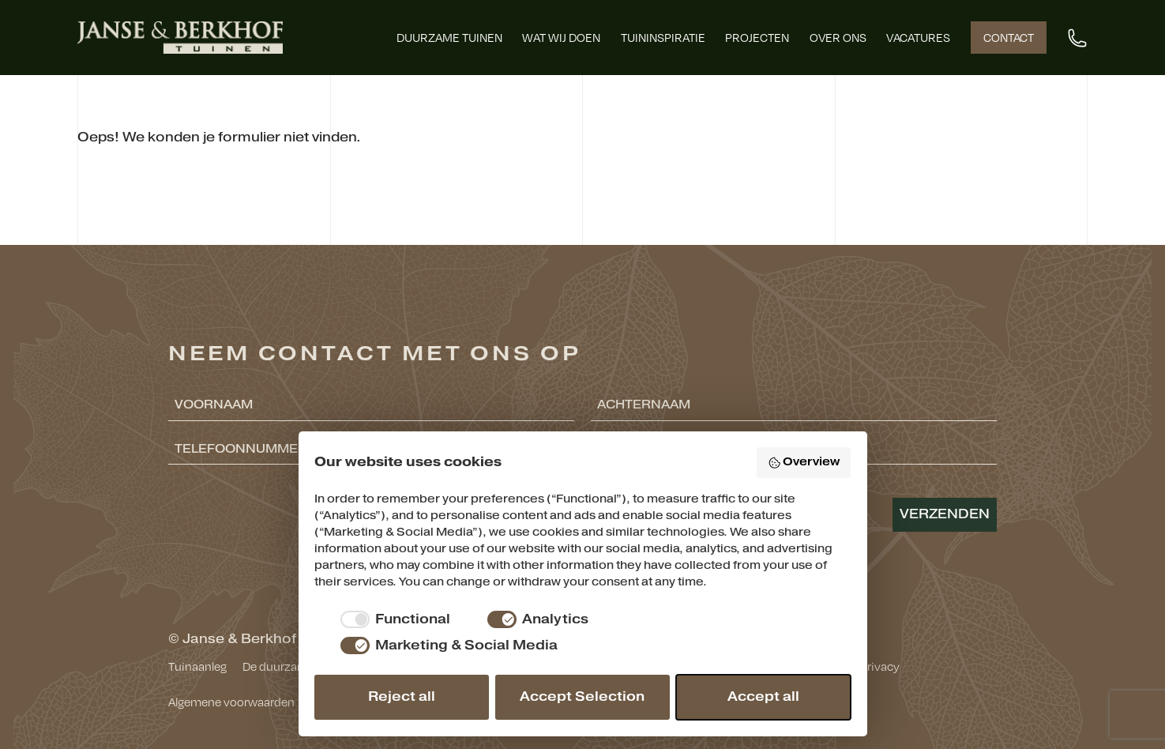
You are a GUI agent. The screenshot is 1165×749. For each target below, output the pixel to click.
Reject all (401, 697)
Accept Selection (582, 697)
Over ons (838, 36)
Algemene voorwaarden (231, 701)
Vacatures (918, 36)
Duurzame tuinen (449, 36)
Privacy (880, 665)
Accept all (763, 697)
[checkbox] (393, 620)
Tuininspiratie (663, 36)
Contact (1008, 36)
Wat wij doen (561, 36)
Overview (804, 461)
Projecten (757, 36)
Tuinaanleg (197, 665)
